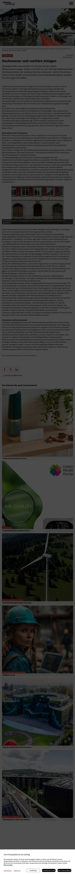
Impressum (17, 871)
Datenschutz (8, 871)
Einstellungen (33, 870)
